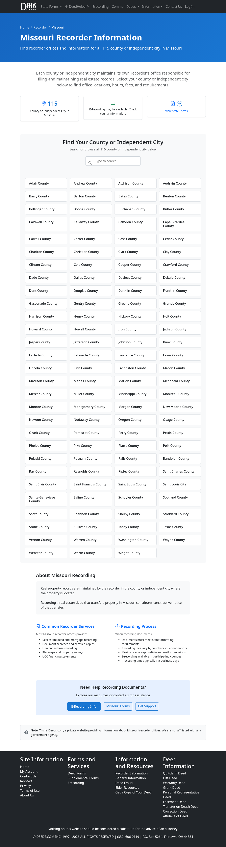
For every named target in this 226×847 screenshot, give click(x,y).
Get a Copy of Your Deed (133, 792)
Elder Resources (127, 787)
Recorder (40, 27)
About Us (27, 795)
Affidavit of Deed (175, 816)
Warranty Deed (174, 783)
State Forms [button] (50, 6)
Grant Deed (171, 787)
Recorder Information (131, 773)
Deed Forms (77, 773)
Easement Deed (175, 802)
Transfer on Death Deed (181, 806)
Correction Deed (175, 811)
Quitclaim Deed (174, 773)
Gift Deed (170, 778)
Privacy (25, 786)
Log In (189, 6)
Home (24, 27)
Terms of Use (30, 790)
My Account (29, 771)
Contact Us (174, 6)
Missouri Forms (118, 706)
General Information (130, 778)
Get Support (147, 706)
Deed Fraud (124, 783)
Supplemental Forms (83, 778)
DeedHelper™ (77, 6)
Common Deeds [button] (124, 6)
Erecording (100, 6)
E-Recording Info (83, 706)
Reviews (26, 781)
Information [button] (151, 6)
